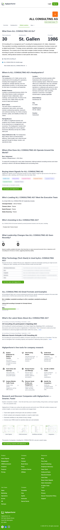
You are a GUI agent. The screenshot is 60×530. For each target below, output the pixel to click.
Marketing (4, 493)
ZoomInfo (24, 490)
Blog (42, 458)
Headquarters (13, 25)
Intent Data (44, 477)
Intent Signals (5, 458)
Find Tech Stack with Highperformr (13, 282)
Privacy (43, 493)
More (33, 25)
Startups (3, 504)
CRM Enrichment (6, 464)
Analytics (4, 466)
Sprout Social (25, 501)
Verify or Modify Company (51, 22)
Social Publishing (46, 464)
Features (3, 469)
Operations (4, 496)
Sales (2, 490)
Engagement (4, 461)
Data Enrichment (46, 474)
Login (49, 4)
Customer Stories (26, 469)
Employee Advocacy (47, 466)
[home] (8, 3)
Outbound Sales (46, 472)
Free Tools (44, 461)
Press (23, 466)
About (23, 458)
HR (2, 501)
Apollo (23, 496)
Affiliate (23, 472)
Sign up (55, 4)
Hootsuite (24, 498)
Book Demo (24, 464)
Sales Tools (44, 469)
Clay (22, 493)
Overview (5, 25)
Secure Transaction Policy (48, 496)
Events (3, 498)
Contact (23, 461)
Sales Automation (46, 483)
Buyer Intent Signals (47, 480)
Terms (43, 490)
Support (43, 498)
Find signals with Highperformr (12, 188)
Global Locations (24, 25)
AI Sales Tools (45, 485)
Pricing (3, 472)
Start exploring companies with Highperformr (15, 443)
